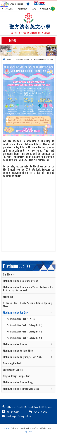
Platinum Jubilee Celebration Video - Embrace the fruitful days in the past (28, 288)
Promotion (8, 296)
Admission (22, 8)
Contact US (45, 8)
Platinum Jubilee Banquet (15, 344)
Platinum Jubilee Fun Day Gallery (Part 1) (24, 325)
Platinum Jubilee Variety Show (18, 350)
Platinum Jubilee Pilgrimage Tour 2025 (22, 357)
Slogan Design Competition (16, 376)
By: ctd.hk (28, 431)
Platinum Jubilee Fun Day (15, 312)
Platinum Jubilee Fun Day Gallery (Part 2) (24, 331)
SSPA (34, 8)
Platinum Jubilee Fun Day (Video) (21, 318)
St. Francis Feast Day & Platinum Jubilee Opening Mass (27, 304)
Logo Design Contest (13, 369)
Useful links (8, 8)
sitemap (6, 428)
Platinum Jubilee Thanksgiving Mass (21, 389)
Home (9, 59)
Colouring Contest (12, 363)
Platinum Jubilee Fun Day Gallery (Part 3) (24, 337)
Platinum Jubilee (22, 59)
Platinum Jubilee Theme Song (18, 382)
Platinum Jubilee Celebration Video (20, 281)
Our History (8, 274)
